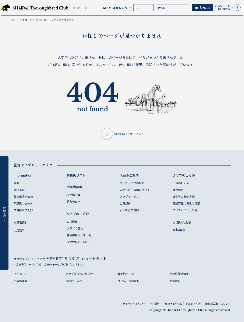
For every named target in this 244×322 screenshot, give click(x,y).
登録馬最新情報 (179, 274)
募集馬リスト (76, 175)
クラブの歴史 (75, 228)
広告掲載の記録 (23, 210)
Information (23, 175)
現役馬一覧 (73, 195)
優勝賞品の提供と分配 (186, 203)
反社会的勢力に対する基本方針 (183, 303)
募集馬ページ (125, 274)
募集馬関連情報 (23, 197)
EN (85, 8)
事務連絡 (19, 190)
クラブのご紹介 (78, 213)
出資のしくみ (181, 183)
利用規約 (155, 303)
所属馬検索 (74, 187)
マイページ (20, 274)
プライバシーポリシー (132, 303)
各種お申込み (74, 281)
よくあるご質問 (129, 210)
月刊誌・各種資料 (128, 281)
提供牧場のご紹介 (78, 242)
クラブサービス (129, 197)
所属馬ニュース (23, 203)
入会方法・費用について (135, 190)
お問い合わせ (182, 222)
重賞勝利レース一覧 (79, 235)
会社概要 (72, 222)
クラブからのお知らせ (79, 274)
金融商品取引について (218, 303)
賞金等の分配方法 (184, 197)
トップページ (24, 20)
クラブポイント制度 (185, 210)
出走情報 (20, 222)
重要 (16, 183)
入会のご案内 (129, 175)
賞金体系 (178, 190)
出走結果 (19, 230)
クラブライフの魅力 (132, 183)
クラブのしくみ (184, 175)
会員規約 (125, 203)
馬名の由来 (73, 201)
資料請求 (179, 230)
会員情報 (174, 281)
